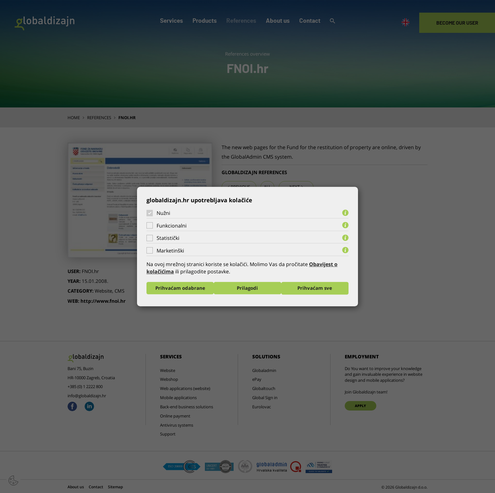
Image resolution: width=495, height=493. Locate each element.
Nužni (163, 213)
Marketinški (170, 250)
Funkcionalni (172, 225)
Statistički (168, 237)
